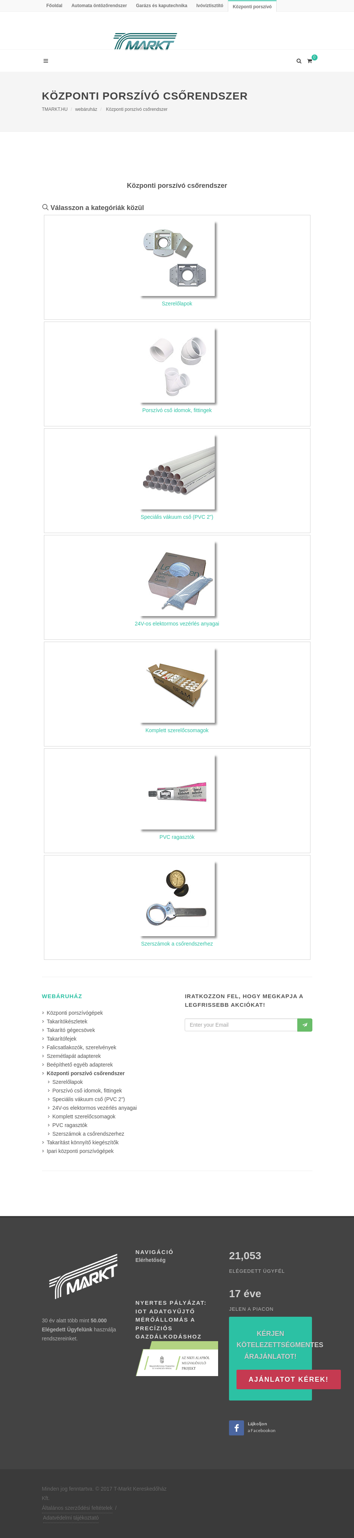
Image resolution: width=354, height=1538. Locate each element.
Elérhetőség (151, 1260)
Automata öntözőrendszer (99, 5)
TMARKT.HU (55, 109)
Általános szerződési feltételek (77, 1508)
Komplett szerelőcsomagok (84, 1116)
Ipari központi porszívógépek (80, 1151)
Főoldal (55, 5)
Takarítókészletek (67, 1021)
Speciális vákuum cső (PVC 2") (89, 1099)
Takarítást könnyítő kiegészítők (83, 1142)
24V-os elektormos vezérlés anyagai (95, 1108)
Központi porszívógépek (75, 1013)
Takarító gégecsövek (71, 1030)
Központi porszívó (252, 6)
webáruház (86, 109)
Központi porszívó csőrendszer (136, 109)
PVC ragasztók (70, 1125)
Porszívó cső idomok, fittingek (87, 1091)
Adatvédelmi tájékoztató (71, 1518)
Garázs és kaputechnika (161, 5)
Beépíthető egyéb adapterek (80, 1065)
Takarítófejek (62, 1039)
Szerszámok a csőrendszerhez (88, 1134)
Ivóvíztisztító (209, 5)
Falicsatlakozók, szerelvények (81, 1047)
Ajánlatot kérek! (288, 1379)
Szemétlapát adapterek (74, 1056)
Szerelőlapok (68, 1082)
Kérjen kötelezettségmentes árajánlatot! (280, 1345)
